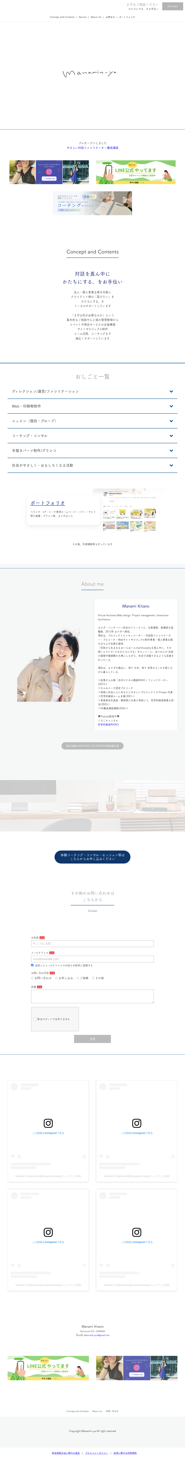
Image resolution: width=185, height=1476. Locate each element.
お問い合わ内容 (40, 988)
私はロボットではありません (51, 1037)
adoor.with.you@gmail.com (97, 1355)
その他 (98, 993)
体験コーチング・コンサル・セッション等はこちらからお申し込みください (93, 873)
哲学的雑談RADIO (108, 741)
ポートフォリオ (127, 17)
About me (96, 17)
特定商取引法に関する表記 (66, 1456)
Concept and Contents (62, 17)
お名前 (35, 953)
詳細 (33, 1002)
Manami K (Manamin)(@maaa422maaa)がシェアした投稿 (48, 1195)
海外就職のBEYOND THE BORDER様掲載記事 (92, 761)
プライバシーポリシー (96, 1456)
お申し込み (64, 993)
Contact (172, 6)
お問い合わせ (41, 993)
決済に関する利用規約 (125, 1456)
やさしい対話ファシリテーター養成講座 (93, 164)
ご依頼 (83, 993)
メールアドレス (39, 968)
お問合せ (110, 17)
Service (83, 17)
